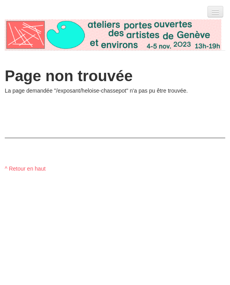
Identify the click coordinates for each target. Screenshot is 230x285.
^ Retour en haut (25, 168)
